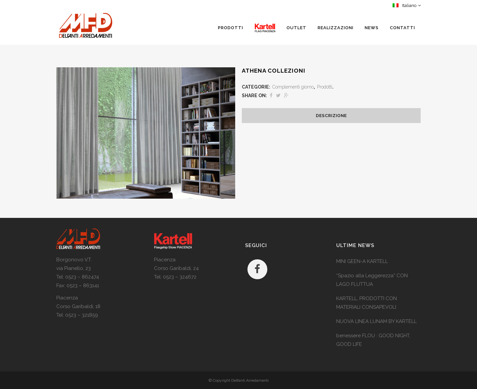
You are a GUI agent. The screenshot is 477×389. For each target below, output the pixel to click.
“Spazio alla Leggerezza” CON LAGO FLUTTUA (372, 280)
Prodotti (324, 87)
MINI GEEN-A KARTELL (362, 261)
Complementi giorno (293, 87)
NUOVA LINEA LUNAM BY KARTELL (376, 321)
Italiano (404, 5)
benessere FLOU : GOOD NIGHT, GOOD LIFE (373, 340)
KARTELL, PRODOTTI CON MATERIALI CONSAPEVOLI (366, 302)
